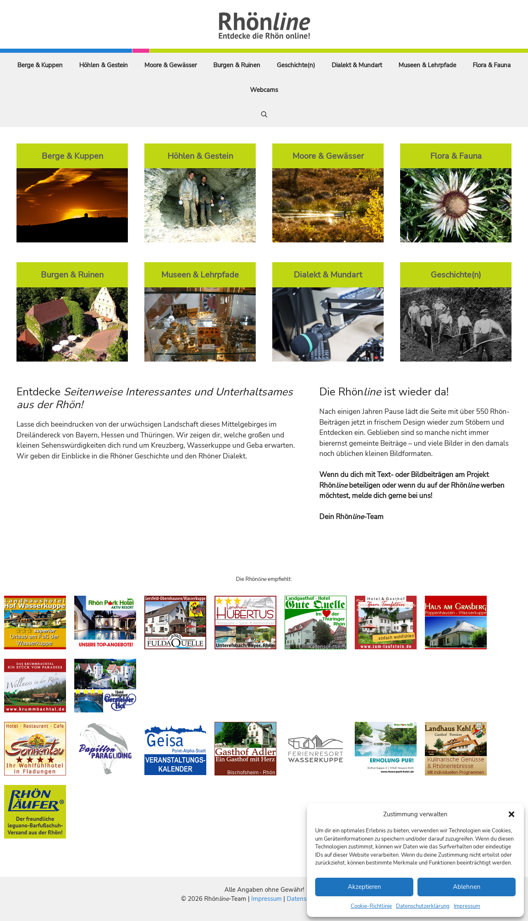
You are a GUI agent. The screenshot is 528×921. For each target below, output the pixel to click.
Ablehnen (467, 887)
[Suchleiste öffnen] (264, 114)
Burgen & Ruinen (236, 65)
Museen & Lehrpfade (427, 65)
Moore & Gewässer (170, 65)
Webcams (264, 90)
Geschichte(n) (296, 65)
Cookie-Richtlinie (371, 906)
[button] (511, 814)
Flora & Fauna (492, 65)
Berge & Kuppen (40, 65)
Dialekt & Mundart (357, 65)
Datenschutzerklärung (423, 906)
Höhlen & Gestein (103, 65)
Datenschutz (304, 899)
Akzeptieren (364, 887)
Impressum (467, 906)
